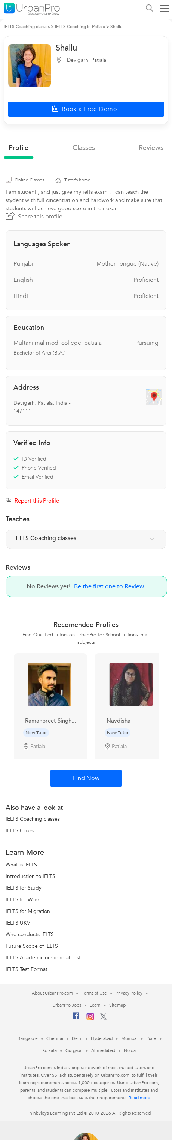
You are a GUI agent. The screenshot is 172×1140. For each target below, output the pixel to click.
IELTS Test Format (26, 969)
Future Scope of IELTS (32, 946)
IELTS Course (21, 830)
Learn (95, 1005)
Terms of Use (94, 993)
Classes (84, 148)
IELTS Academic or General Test (43, 957)
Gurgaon (74, 1050)
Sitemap (117, 1005)
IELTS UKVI (19, 922)
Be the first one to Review (109, 586)
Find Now (86, 778)
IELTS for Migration (28, 911)
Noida (130, 1050)
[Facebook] (75, 1019)
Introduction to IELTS (30, 876)
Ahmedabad (103, 1050)
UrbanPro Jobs (66, 1005)
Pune (151, 1038)
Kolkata (49, 1050)
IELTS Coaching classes (33, 819)
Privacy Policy (129, 993)
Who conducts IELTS (30, 934)
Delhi (77, 1038)
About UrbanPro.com (52, 993)
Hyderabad (102, 1038)
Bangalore (28, 1038)
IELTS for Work (23, 899)
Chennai (54, 1038)
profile (18, 148)
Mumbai (129, 1038)
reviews (151, 148)
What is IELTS (21, 864)
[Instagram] (90, 1019)
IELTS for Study (24, 888)
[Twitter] (103, 1018)
